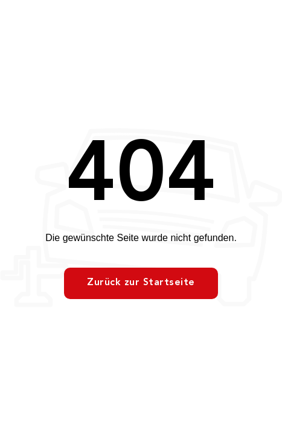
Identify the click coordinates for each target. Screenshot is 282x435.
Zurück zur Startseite (141, 283)
